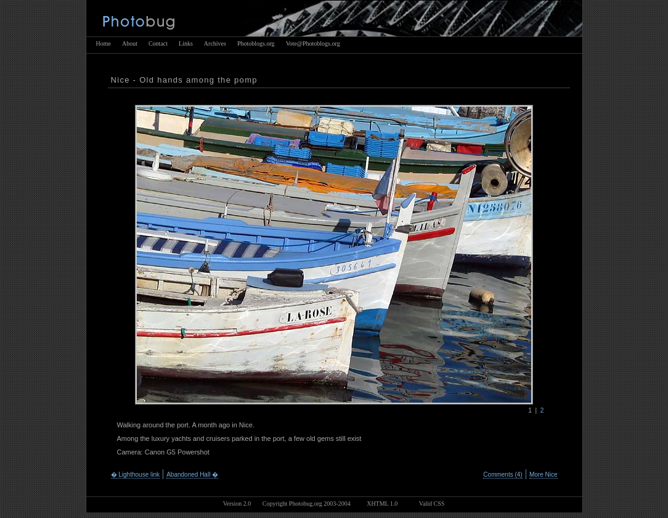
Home (103, 43)
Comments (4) (502, 474)
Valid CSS (431, 503)
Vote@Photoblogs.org (313, 43)
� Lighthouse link (135, 474)
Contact (158, 43)
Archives (215, 43)
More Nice (543, 474)
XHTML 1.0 (382, 503)
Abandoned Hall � (192, 474)
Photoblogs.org (256, 43)
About (129, 43)
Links (186, 43)
